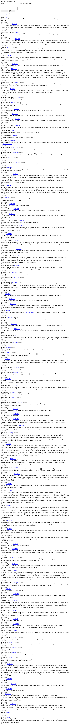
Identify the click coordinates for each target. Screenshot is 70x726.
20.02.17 (14, 648)
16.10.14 (11, 318)
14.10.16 (15, 638)
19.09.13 (15, 64)
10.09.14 (12, 299)
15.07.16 (16, 594)
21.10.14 (8, 311)
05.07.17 (9, 718)
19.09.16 (16, 624)
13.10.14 (13, 304)
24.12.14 (7, 359)
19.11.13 (16, 109)
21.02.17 (14, 653)
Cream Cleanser (7, 144)
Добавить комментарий (8, 1)
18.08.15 (13, 459)
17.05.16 (15, 564)
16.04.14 (16, 241)
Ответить (4, 23)
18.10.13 (14, 69)
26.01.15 (15, 393)
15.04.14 (22, 226)
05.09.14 (16, 278)
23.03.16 (15, 544)
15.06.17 (8, 694)
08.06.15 (16, 419)
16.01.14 (12, 141)
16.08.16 (13, 611)
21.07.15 (8, 444)
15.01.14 (17, 126)
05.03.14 (8, 186)
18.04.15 (15, 409)
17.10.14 (17, 329)
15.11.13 (14, 103)
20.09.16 (14, 631)
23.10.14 (18, 336)
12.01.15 (8, 379)
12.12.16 (11, 643)
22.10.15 (8, 506)
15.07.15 (11, 433)
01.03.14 (15, 174)
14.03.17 (9, 679)
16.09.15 (17, 474)
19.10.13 (17, 98)
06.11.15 (9, 521)
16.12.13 (15, 114)
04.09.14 (17, 266)
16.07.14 (17, 256)
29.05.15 (16, 414)
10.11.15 (9, 529)
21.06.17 (13, 704)
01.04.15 (19, 403)
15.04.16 (15, 549)
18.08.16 (15, 619)
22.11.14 (15, 343)
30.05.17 (13, 684)
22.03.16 (16, 536)
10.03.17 (11, 658)
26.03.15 (13, 398)
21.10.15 (10, 491)
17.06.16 (8, 589)
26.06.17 (8, 713)
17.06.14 (18, 249)
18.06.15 (21, 426)
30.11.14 (9, 353)
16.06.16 (14, 571)
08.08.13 (14, 24)
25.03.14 (8, 198)
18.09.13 (9, 48)
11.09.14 (7, 294)
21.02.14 (9, 168)
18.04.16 (14, 558)
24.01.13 (7, 18)
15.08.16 (16, 601)
